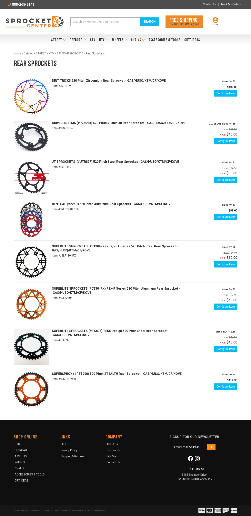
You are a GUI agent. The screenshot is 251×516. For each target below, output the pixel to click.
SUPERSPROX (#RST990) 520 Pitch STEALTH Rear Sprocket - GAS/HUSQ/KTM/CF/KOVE (117, 374)
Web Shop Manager (95, 511)
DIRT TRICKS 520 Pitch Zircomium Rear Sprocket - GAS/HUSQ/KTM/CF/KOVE (109, 80)
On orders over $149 (184, 21)
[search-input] (105, 22)
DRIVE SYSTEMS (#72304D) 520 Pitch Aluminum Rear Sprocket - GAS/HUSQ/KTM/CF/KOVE (119, 123)
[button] (114, 21)
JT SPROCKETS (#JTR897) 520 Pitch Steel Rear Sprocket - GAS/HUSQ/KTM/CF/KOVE (115, 162)
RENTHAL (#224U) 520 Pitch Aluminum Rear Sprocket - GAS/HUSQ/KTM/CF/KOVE (112, 204)
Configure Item (225, 93)
